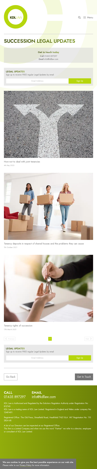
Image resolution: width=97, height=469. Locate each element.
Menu (88, 17)
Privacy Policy (25, 465)
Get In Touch (84, 377)
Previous (9, 339)
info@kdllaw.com (51, 59)
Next (89, 339)
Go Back (10, 377)
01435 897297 (50, 56)
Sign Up (80, 80)
